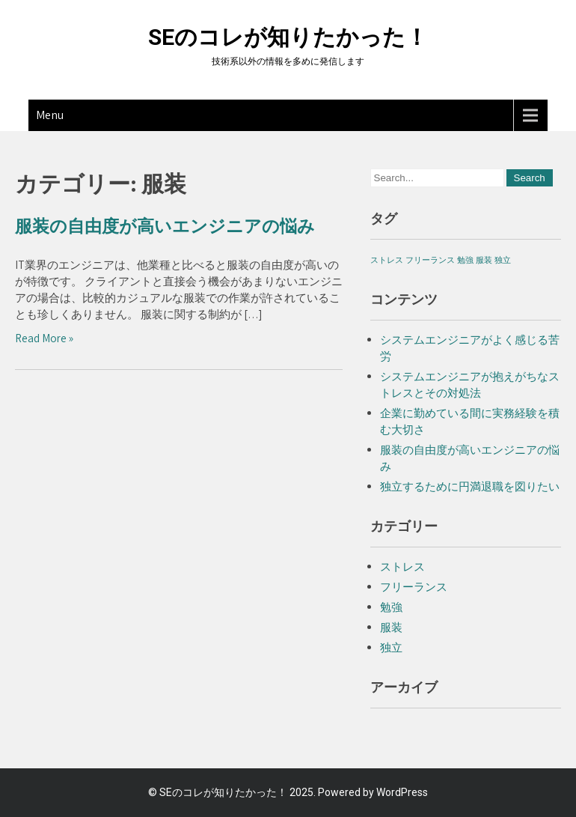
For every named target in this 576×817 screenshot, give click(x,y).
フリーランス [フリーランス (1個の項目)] (430, 260)
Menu (50, 115)
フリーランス (413, 587)
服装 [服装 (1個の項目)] (484, 260)
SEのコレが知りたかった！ (288, 37)
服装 (391, 627)
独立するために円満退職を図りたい (470, 486)
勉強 (391, 607)
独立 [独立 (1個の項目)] (502, 260)
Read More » (44, 338)
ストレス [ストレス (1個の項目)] (386, 260)
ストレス (402, 566)
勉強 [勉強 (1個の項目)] (465, 260)
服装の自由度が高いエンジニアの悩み (165, 226)
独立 (391, 647)
